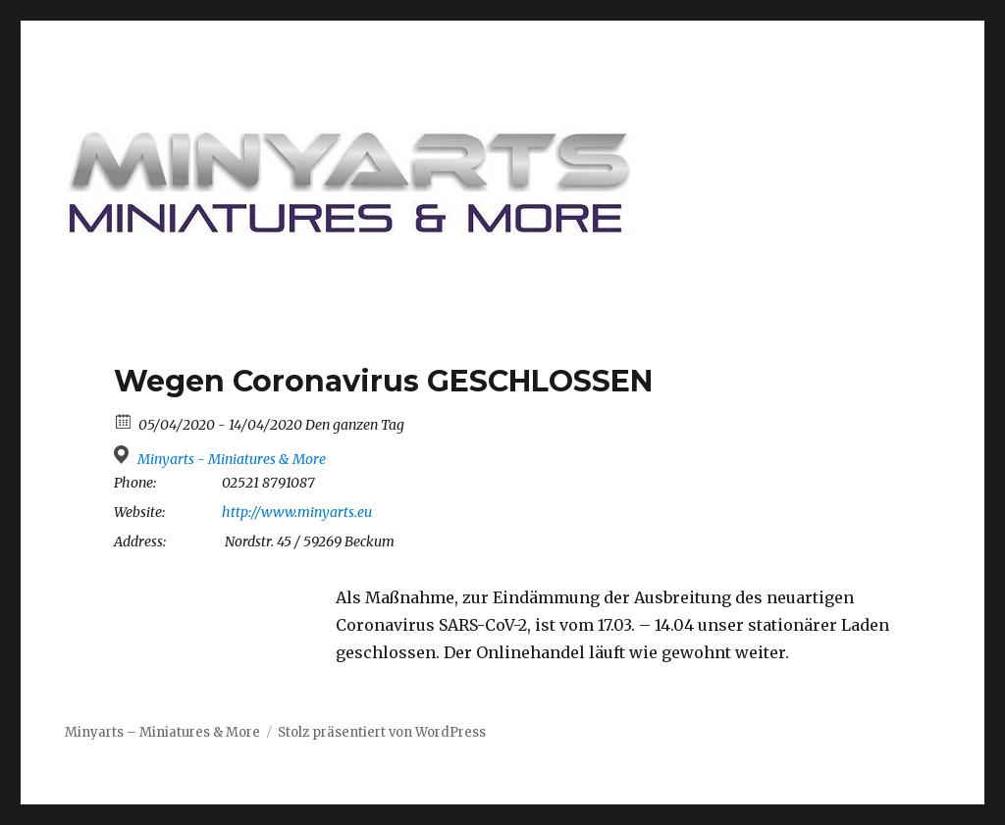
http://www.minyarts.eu (297, 512)
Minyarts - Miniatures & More (231, 459)
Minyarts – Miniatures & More (162, 732)
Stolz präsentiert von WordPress (382, 732)
